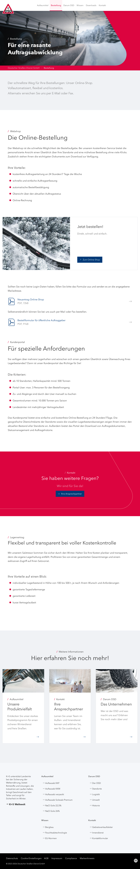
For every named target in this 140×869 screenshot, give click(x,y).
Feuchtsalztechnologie (55, 832)
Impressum (56, 858)
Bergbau (48, 827)
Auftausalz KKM (51, 788)
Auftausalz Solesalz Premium (58, 800)
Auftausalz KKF (51, 783)
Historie (95, 805)
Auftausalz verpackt (53, 794)
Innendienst (97, 832)
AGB (46, 858)
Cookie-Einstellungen (31, 858)
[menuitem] (43, 5)
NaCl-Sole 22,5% (52, 805)
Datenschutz (12, 858)
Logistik (95, 794)
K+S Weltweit (15, 804)
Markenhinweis (87, 858)
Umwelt (95, 800)
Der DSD (95, 783)
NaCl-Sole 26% (51, 811)
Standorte (96, 788)
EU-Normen (50, 838)
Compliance (71, 858)
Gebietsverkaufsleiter (101, 827)
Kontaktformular (99, 838)
